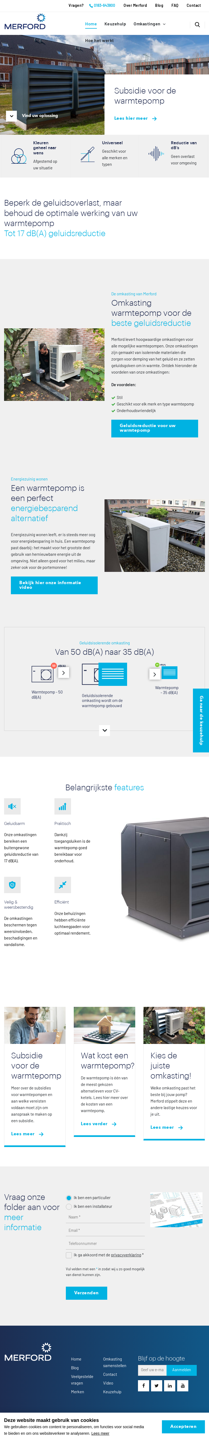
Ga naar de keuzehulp (201, 720)
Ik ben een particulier (92, 1198)
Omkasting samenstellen (114, 1362)
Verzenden (86, 1293)
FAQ (175, 6)
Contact (194, 6)
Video (108, 1383)
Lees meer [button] (100, 1433)
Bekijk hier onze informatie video (50, 585)
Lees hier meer (131, 118)
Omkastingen (147, 24)
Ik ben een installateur (93, 1207)
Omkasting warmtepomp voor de (151, 313)
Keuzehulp (115, 24)
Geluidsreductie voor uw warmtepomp (148, 428)
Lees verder (94, 1124)
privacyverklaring (126, 1255)
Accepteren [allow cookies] (183, 1427)
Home (91, 24)
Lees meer (23, 1134)
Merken (77, 1392)
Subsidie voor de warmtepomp (36, 1066)
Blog (159, 6)
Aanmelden (181, 1370)
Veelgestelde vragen (82, 1380)
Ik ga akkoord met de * (109, 1255)
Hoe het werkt (99, 40)
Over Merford (135, 6)
